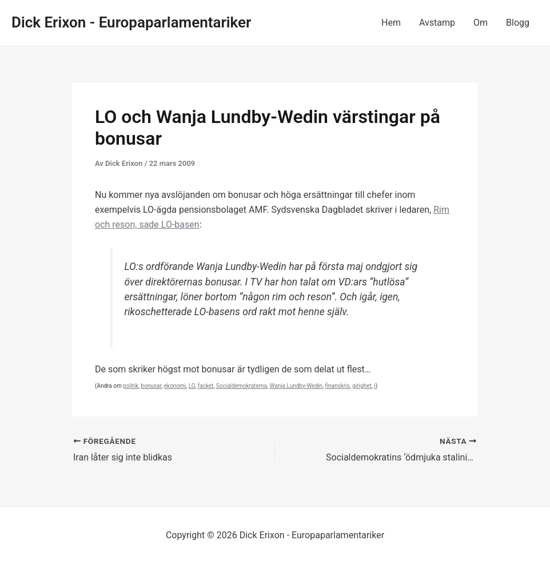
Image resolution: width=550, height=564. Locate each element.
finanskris (337, 386)
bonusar (151, 386)
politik (130, 386)
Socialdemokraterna (241, 386)
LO (192, 386)
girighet (362, 386)
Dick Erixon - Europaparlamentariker (131, 22)
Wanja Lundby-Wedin (296, 386)
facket (206, 386)
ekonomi (175, 386)
